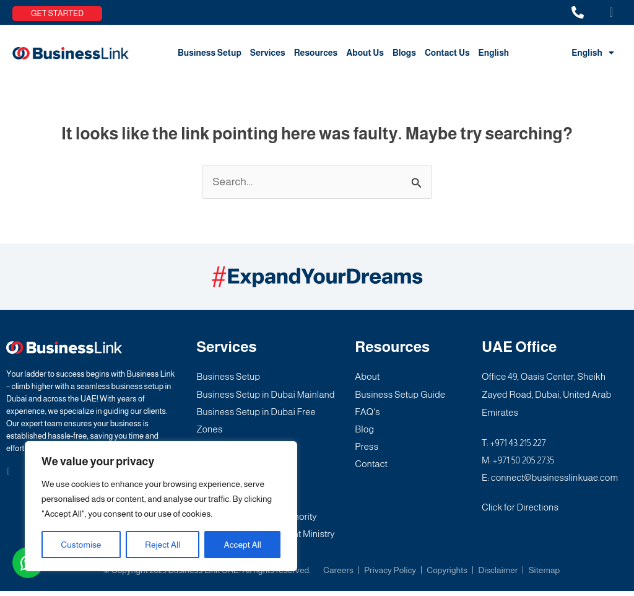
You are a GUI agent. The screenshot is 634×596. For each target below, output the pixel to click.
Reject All (162, 545)
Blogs (404, 53)
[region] (161, 506)
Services (267, 53)
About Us (365, 53)
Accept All (242, 545)
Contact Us (447, 53)
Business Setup (209, 53)
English (494, 53)
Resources (316, 53)
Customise (81, 545)
